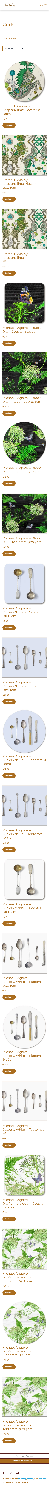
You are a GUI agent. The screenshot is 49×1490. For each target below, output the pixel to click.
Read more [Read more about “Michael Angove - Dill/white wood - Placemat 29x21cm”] (9, 1293)
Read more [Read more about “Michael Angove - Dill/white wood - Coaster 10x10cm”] (9, 1219)
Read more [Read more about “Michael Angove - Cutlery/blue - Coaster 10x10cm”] (9, 628)
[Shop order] (13, 48)
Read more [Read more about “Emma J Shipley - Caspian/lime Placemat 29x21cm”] (9, 199)
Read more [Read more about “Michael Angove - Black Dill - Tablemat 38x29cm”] (9, 554)
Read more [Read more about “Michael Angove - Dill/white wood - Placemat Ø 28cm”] (9, 1367)
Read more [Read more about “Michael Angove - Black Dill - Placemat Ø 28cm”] (9, 483)
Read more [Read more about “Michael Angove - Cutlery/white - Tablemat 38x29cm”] (9, 1145)
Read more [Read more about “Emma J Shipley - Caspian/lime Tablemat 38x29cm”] (9, 273)
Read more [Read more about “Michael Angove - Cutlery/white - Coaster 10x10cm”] (9, 923)
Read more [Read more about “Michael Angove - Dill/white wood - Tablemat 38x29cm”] (9, 1441)
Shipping (22, 1479)
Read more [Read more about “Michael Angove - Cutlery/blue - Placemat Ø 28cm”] (9, 775)
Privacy (30, 1479)
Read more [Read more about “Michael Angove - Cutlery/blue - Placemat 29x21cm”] (9, 701)
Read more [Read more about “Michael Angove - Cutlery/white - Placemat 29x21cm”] (9, 997)
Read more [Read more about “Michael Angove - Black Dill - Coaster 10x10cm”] (9, 343)
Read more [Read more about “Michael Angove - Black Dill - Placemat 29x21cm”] (9, 413)
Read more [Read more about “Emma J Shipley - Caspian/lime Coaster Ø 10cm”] (9, 125)
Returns (42, 1479)
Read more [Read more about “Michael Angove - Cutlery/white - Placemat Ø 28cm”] (9, 1071)
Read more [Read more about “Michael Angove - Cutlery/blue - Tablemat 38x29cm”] (9, 849)
